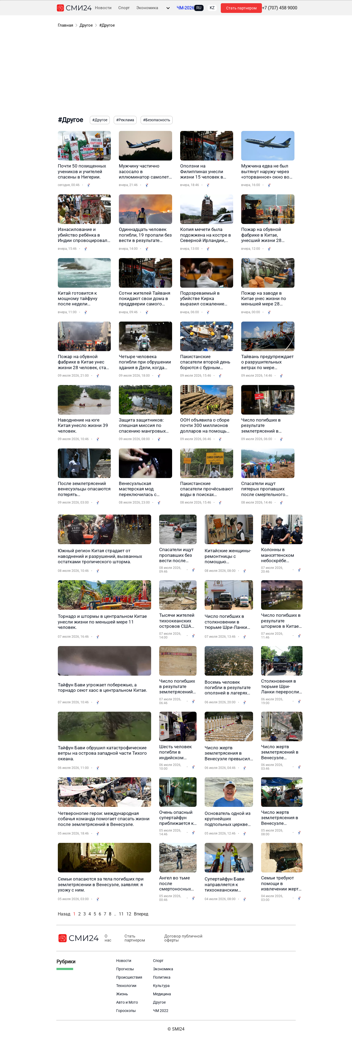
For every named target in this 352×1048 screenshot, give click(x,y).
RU (198, 7)
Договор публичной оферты (180, 938)
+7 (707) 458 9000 (279, 8)
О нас (108, 938)
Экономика (147, 8)
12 (128, 914)
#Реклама (125, 120)
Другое (86, 25)
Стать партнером (241, 8)
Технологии (126, 985)
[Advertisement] (176, 72)
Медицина (162, 994)
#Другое (107, 25)
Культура (161, 985)
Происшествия (129, 977)
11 (121, 914)
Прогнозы (125, 969)
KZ (212, 7)
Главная (65, 25)
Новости (103, 8)
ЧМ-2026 (185, 8)
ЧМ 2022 (160, 1010)
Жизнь (122, 994)
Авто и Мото (127, 1002)
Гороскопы (126, 1010)
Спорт (124, 8)
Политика (161, 977)
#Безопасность (156, 120)
